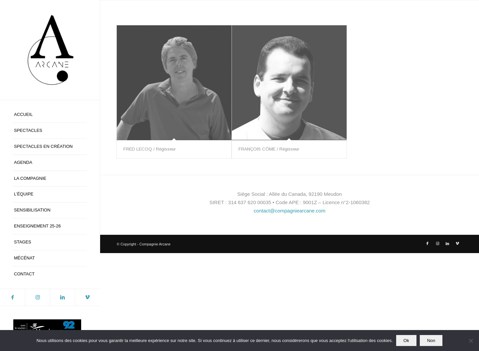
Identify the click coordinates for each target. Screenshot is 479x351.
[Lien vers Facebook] (12, 297)
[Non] (470, 340)
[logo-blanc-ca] (49, 50)
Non (431, 340)
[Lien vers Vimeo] (87, 297)
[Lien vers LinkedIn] (62, 297)
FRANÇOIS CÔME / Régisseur (269, 149)
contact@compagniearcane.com (289, 210)
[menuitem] (50, 115)
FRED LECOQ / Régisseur (149, 149)
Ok (406, 340)
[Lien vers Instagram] (37, 297)
